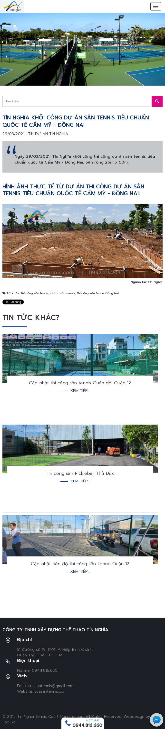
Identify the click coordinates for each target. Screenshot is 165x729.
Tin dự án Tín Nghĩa (48, 134)
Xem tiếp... (80, 391)
